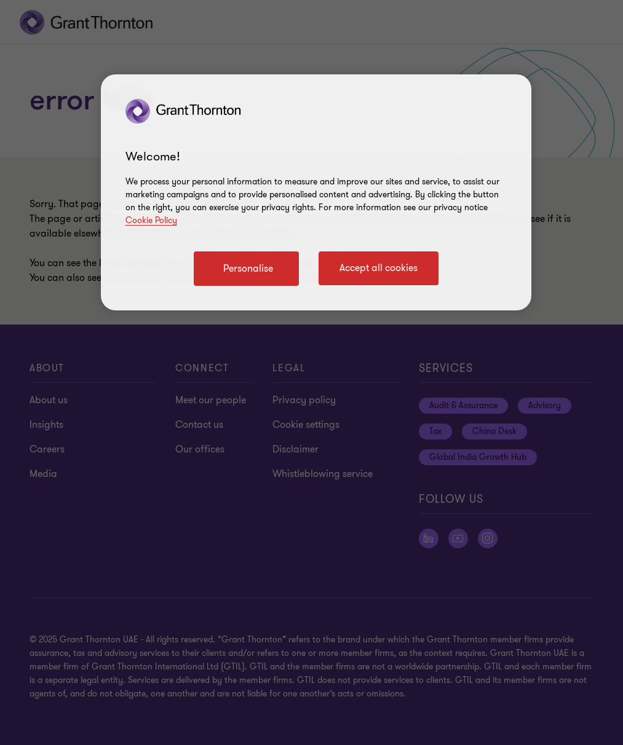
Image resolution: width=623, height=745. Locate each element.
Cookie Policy (151, 220)
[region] (316, 192)
